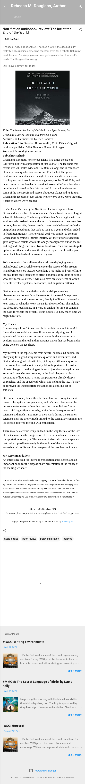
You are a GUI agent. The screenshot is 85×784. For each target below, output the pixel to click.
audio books (11, 539)
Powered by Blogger (42, 770)
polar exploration (49, 539)
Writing (55, 17)
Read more (74, 671)
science (67, 539)
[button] (80, 30)
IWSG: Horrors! (13, 726)
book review (29, 539)
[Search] (80, 7)
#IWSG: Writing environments (23, 642)
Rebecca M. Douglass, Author (38, 5)
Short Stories (34, 17)
